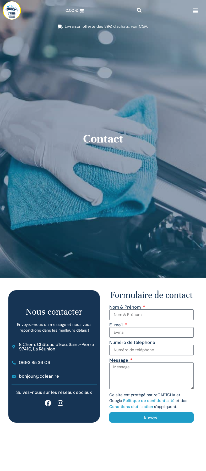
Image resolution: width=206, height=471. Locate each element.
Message (119, 360)
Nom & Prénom (125, 307)
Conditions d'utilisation (131, 406)
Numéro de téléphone (132, 342)
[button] (139, 10)
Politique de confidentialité (149, 400)
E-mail (116, 325)
